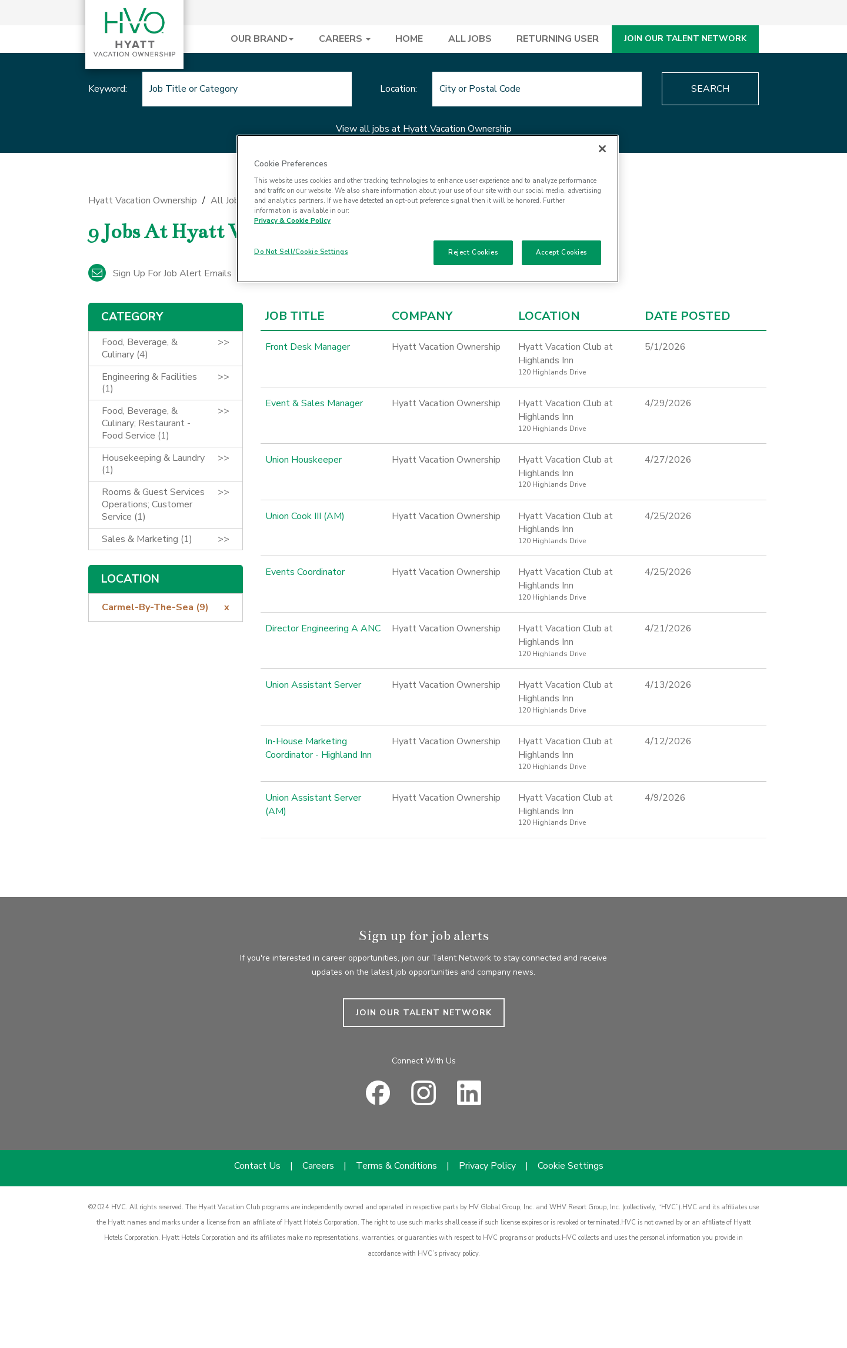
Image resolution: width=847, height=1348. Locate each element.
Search (710, 88)
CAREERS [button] (345, 38)
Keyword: (107, 88)
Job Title (295, 316)
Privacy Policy (487, 1165)
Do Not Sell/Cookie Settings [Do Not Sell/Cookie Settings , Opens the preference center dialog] (301, 251)
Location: (398, 88)
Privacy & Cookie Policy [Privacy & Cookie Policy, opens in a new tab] (292, 220)
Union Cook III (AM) (305, 516)
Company (422, 316)
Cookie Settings (570, 1165)
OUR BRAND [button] (262, 38)
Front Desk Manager (307, 346)
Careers (318, 1165)
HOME (409, 38)
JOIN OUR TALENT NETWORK (685, 38)
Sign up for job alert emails (160, 273)
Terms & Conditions (396, 1165)
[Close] (602, 149)
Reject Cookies (473, 252)
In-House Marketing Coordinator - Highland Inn (318, 748)
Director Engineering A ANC (323, 628)
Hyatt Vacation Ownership (142, 200)
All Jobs (227, 200)
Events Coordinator (305, 572)
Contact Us (257, 1165)
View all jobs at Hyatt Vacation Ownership (424, 128)
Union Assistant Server (313, 684)
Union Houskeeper (303, 459)
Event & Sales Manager (314, 403)
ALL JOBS (470, 38)
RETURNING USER (557, 38)
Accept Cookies (561, 252)
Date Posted (688, 316)
